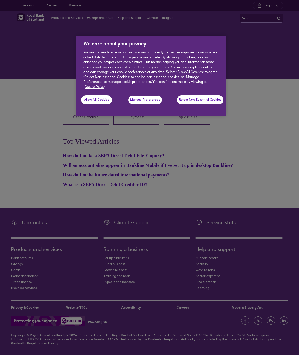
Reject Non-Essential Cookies (200, 99)
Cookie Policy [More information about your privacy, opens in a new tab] (95, 87)
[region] (151, 76)
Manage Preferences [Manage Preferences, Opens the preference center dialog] (145, 99)
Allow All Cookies (96, 99)
